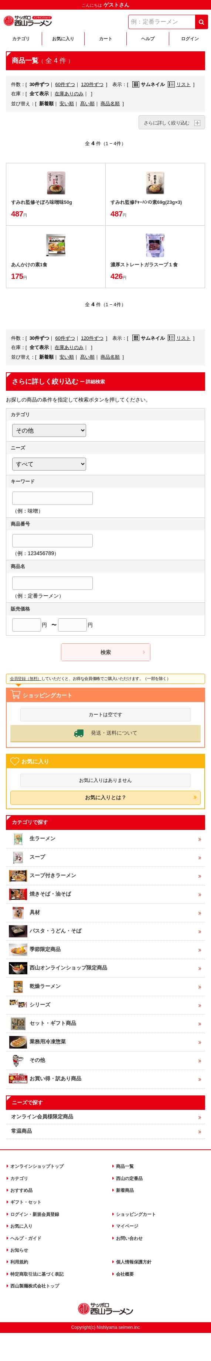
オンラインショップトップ (37, 1165)
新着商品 (125, 1189)
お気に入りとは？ (105, 797)
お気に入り (21, 1225)
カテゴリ (19, 1177)
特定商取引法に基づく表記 (37, 1273)
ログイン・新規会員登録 (34, 1213)
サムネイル (148, 84)
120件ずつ (92, 84)
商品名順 (110, 103)
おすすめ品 (21, 1189)
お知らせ (19, 1249)
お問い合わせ (129, 1237)
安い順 (66, 103)
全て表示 (39, 93)
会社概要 (125, 1273)
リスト (179, 84)
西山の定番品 (129, 1177)
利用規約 (19, 1261)
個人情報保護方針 (134, 1261)
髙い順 (87, 103)
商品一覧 (125, 1165)
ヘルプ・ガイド (25, 1237)
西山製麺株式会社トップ (34, 1285)
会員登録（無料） (25, 678)
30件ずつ (39, 84)
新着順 (46, 103)
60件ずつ (65, 84)
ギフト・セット (25, 1201)
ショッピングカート (136, 1213)
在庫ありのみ (69, 93)
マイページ (127, 1225)
